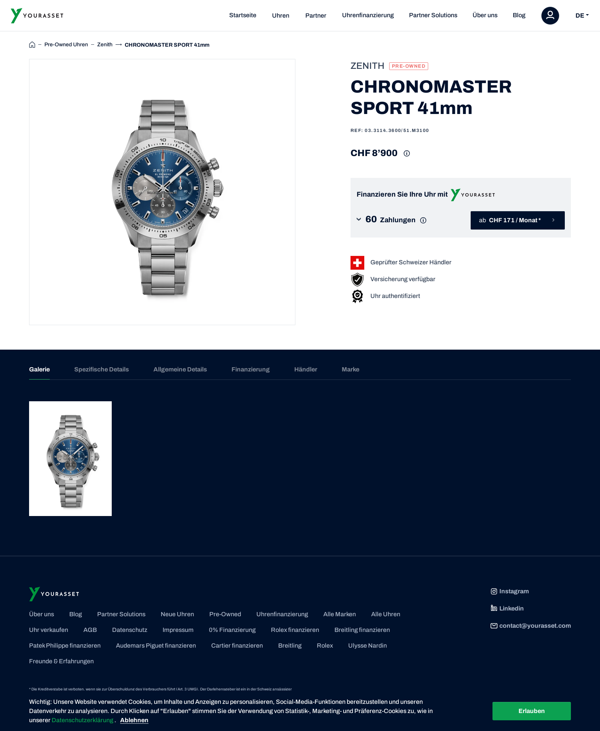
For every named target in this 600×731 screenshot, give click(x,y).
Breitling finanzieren (362, 630)
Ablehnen (134, 720)
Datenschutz (129, 630)
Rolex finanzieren (295, 630)
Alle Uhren (385, 614)
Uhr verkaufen (48, 630)
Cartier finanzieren (237, 645)
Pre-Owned (225, 614)
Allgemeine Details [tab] (180, 369)
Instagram (509, 591)
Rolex (325, 645)
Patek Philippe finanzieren (65, 645)
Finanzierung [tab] (251, 369)
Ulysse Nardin (367, 645)
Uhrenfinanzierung (368, 15)
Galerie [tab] (39, 369)
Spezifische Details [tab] (101, 369)
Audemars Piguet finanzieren (156, 645)
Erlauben (531, 711)
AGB (90, 630)
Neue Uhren (177, 614)
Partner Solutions (433, 15)
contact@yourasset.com (530, 626)
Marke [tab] (350, 369)
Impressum (178, 630)
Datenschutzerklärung (83, 720)
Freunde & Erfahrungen (61, 661)
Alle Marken (339, 614)
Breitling (290, 645)
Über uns (485, 15)
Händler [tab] (305, 369)
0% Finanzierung (232, 630)
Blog (519, 15)
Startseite (242, 15)
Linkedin (507, 608)
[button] (397, 220)
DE (580, 15)
